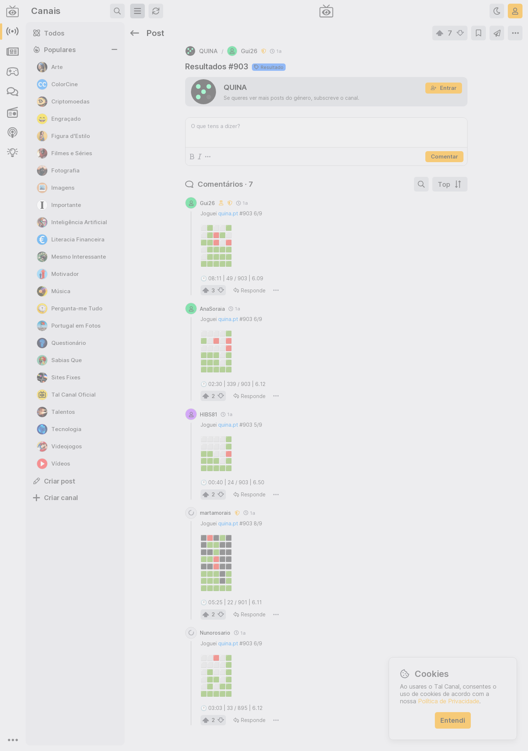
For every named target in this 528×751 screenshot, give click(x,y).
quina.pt (228, 213)
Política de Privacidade (448, 701)
